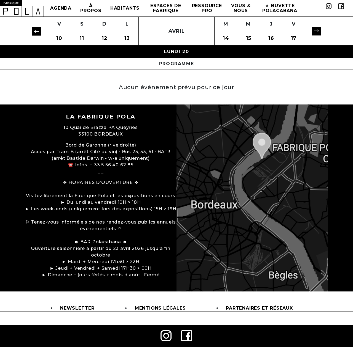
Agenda (60, 8)
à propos (90, 8)
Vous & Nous (241, 8)
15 (248, 38)
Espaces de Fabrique (165, 8)
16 (271, 38)
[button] (36, 31)
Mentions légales (160, 308)
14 (226, 38)
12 (105, 38)
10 (59, 38)
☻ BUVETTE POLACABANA (279, 8)
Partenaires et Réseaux (259, 308)
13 (127, 38)
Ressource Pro (207, 8)
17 (294, 38)
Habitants (125, 8)
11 (82, 38)
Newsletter (77, 308)
